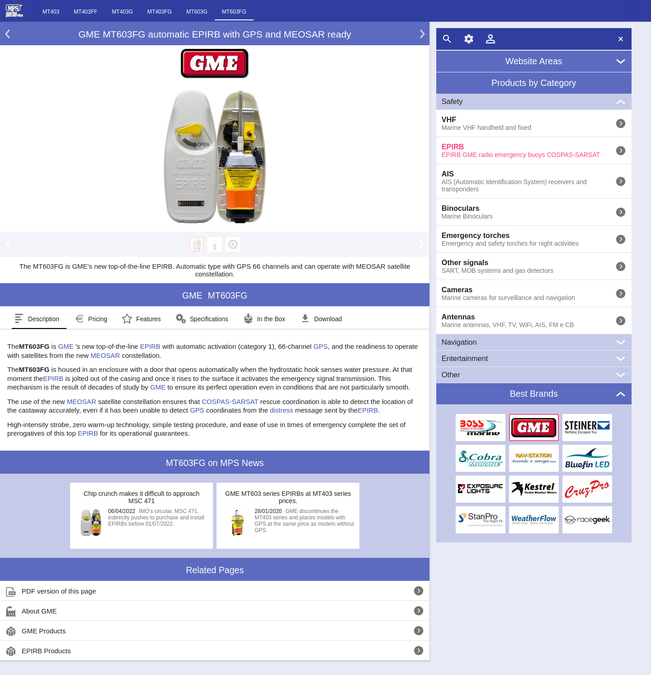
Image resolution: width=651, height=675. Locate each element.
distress (281, 410)
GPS (320, 346)
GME (66, 346)
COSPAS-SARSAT (230, 401)
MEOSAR (105, 355)
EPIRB (150, 346)
